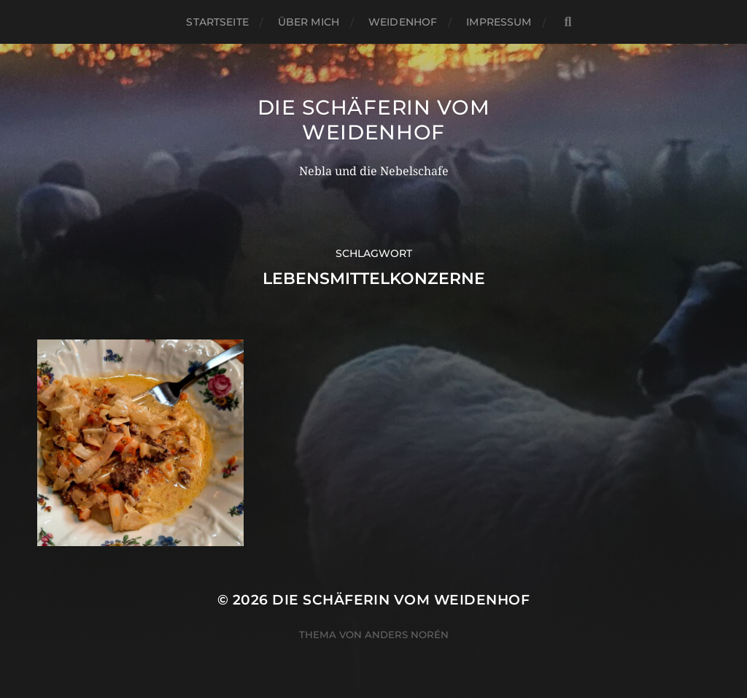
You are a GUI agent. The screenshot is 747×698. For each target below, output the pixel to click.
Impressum (498, 21)
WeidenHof (402, 21)
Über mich (308, 21)
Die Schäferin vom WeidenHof (374, 120)
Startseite (217, 21)
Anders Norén (407, 634)
